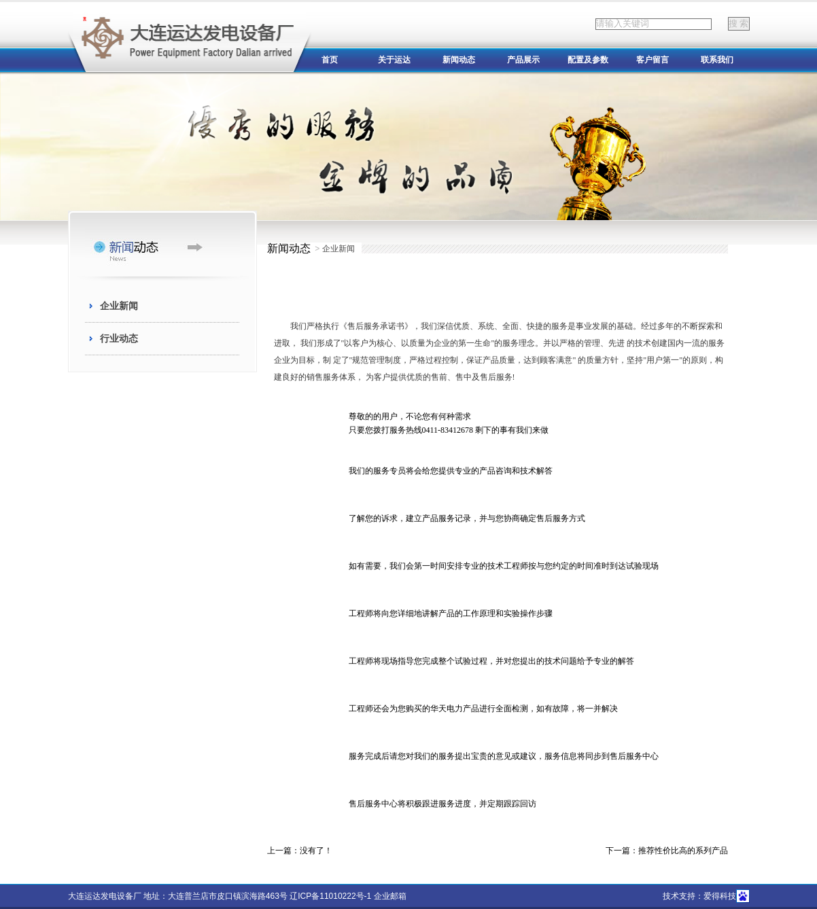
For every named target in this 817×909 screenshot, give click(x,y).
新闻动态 (458, 60)
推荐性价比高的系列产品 (683, 850)
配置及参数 (588, 60)
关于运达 (394, 60)
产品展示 (523, 60)
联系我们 (717, 60)
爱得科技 (719, 896)
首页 (329, 60)
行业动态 (119, 338)
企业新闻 (119, 305)
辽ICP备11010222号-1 (330, 896)
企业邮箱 (390, 896)
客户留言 (652, 60)
